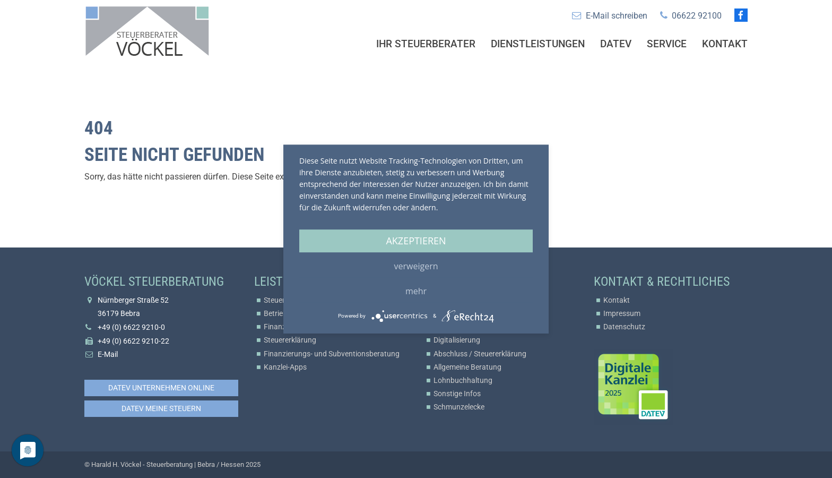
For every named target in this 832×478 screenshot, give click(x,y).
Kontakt (725, 44)
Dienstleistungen (538, 44)
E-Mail (108, 354)
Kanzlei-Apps (285, 367)
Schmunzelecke (459, 407)
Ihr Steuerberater (425, 44)
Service (667, 44)
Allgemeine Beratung (467, 367)
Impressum (621, 313)
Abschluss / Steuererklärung (480, 353)
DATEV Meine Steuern (161, 408)
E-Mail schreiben (616, 16)
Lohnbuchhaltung (463, 380)
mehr (416, 291)
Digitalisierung (457, 340)
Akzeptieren (416, 240)
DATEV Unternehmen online (161, 387)
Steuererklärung (290, 340)
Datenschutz (624, 326)
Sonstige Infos (457, 393)
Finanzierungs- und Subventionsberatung (332, 353)
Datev (615, 44)
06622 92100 (697, 16)
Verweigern (416, 266)
